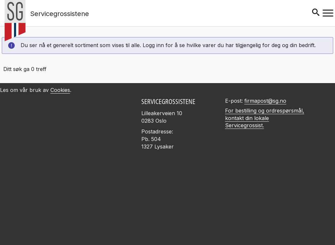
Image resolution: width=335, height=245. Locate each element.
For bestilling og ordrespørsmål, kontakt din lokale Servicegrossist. (264, 118)
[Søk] (315, 13)
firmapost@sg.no (265, 100)
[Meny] (328, 13)
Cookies (60, 90)
